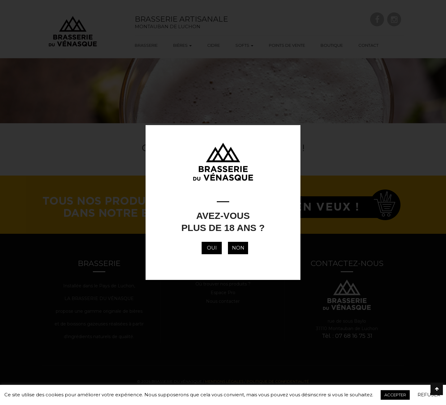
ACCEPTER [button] (395, 394)
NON (238, 248)
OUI (212, 248)
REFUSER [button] (429, 395)
